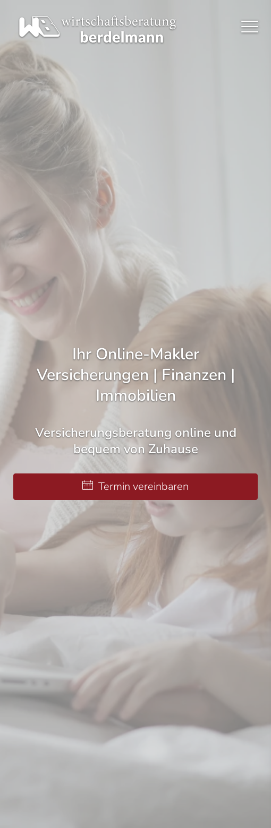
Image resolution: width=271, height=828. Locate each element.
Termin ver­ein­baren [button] (135, 486)
